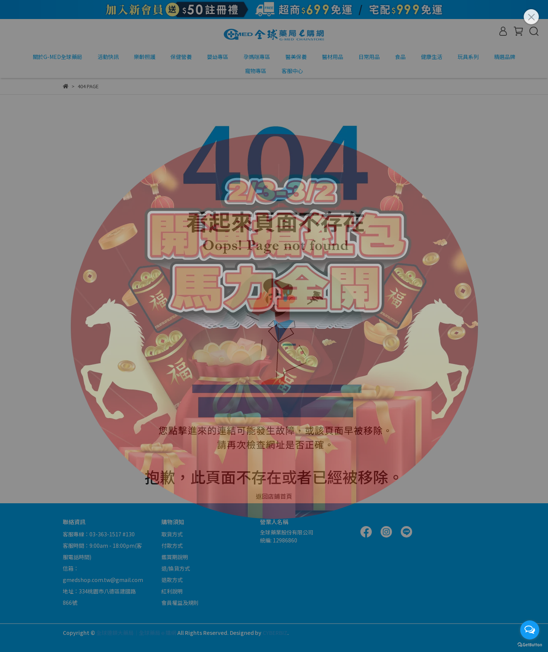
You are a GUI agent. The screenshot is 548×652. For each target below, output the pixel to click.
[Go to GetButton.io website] (530, 644)
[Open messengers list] (529, 629)
